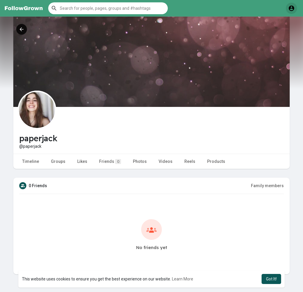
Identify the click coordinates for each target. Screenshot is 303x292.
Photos (140, 161)
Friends (110, 161)
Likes (82, 161)
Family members (267, 185)
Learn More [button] (182, 279)
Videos (166, 161)
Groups (58, 161)
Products (216, 161)
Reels (189, 161)
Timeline (30, 161)
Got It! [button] (271, 279)
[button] (108, 8)
